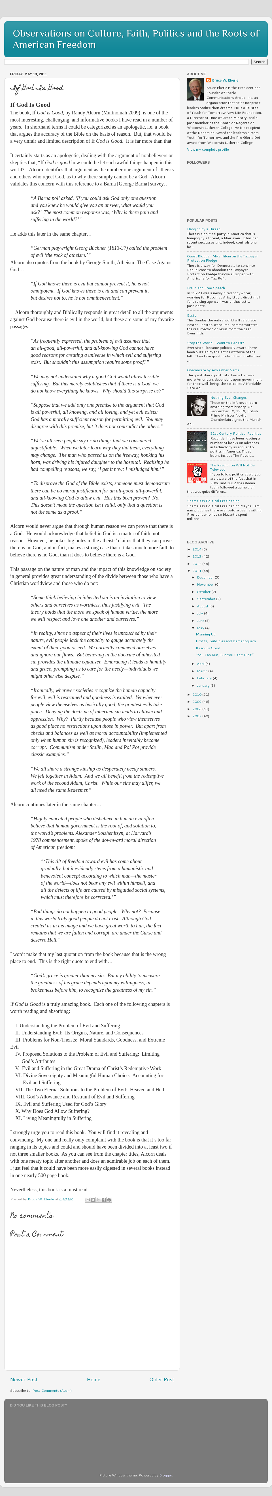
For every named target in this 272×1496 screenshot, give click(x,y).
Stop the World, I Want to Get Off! (216, 342)
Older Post (161, 1379)
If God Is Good (208, 647)
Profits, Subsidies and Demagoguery (226, 640)
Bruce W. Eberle (225, 80)
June (201, 620)
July (200, 613)
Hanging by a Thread (203, 228)
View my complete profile (208, 149)
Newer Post (24, 1379)
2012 (197, 563)
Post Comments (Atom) (52, 1390)
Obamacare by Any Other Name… (215, 369)
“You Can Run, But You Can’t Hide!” (225, 654)
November (206, 584)
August (203, 606)
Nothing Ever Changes (228, 397)
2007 (197, 715)
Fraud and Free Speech (206, 287)
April (201, 663)
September (206, 598)
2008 (197, 708)
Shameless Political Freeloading (213, 500)
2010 (197, 694)
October (204, 591)
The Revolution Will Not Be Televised (232, 467)
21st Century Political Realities (235, 433)
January (204, 685)
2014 (197, 549)
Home (93, 1379)
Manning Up (206, 634)
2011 (197, 570)
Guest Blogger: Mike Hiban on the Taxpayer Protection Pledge (222, 258)
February (205, 677)
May (201, 627)
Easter (192, 315)
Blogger (165, 1475)
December (206, 577)
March (202, 670)
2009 (197, 701)
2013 (197, 556)
